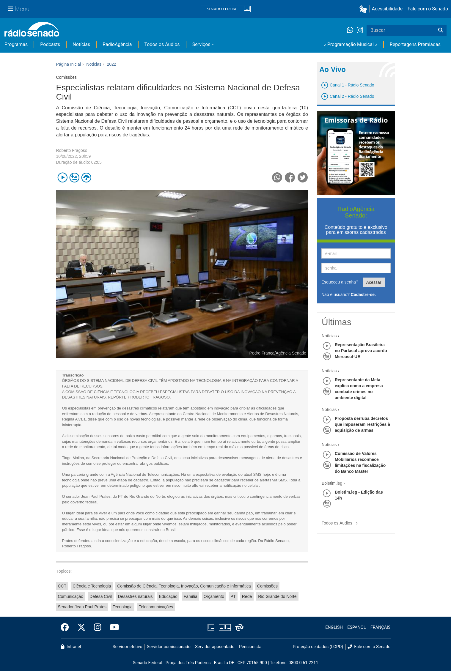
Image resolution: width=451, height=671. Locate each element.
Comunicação (71, 596)
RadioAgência (117, 44)
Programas (16, 44)
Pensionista (250, 646)
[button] (364, 9)
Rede (247, 596)
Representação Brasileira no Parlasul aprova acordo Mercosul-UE (361, 350)
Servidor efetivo (127, 646)
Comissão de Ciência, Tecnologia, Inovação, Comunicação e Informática (184, 586)
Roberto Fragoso (71, 150)
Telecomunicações (156, 606)
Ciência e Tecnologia (92, 586)
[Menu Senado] (18, 9)
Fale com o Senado (428, 9)
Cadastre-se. (363, 294)
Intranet (71, 646)
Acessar (373, 282)
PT (233, 596)
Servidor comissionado (169, 646)
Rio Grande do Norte (277, 596)
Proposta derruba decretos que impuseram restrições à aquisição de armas (362, 424)
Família (190, 596)
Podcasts (50, 44)
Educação (168, 596)
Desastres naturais (135, 596)
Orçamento (214, 596)
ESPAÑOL (356, 627)
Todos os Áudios (162, 44)
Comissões (267, 586)
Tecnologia (123, 606)
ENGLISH (334, 627)
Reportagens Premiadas (415, 44)
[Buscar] (441, 30)
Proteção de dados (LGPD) (318, 646)
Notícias (81, 44)
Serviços (201, 44)
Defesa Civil (100, 596)
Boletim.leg (332, 483)
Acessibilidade (387, 9)
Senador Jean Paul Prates (82, 606)
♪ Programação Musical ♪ (350, 44)
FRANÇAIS (380, 627)
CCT (62, 586)
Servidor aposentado (214, 646)
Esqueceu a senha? (339, 282)
